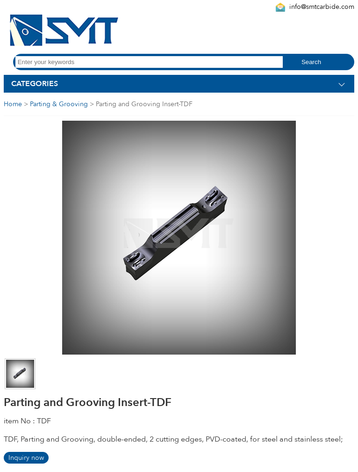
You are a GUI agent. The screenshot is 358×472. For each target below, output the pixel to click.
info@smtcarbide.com (321, 6)
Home (13, 104)
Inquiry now (26, 457)
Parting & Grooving (59, 104)
